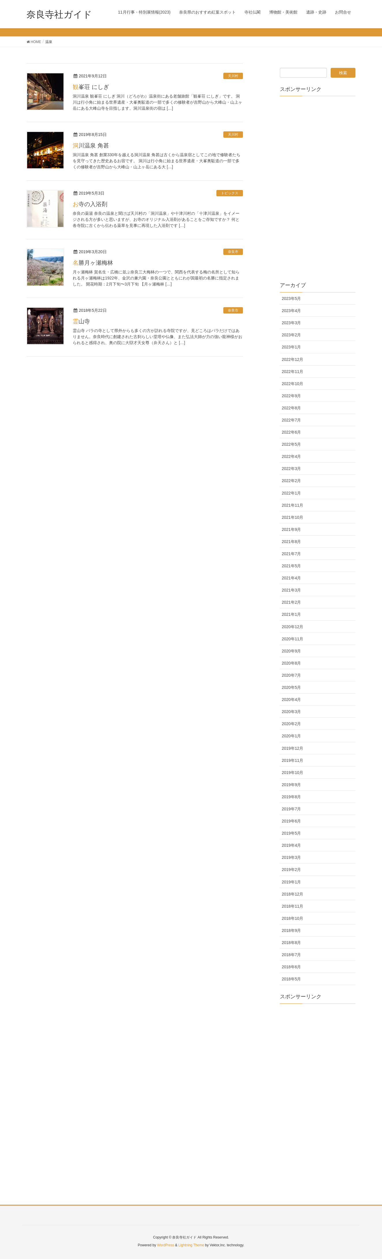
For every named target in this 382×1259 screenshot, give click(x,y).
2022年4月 (291, 456)
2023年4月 (291, 310)
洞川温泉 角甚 (91, 145)
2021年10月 (293, 517)
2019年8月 (291, 796)
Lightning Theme (191, 1245)
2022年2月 (291, 480)
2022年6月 (291, 432)
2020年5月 (291, 687)
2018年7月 (291, 954)
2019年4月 (291, 845)
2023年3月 (291, 322)
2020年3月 (291, 711)
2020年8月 (291, 663)
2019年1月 (291, 882)
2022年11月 (293, 371)
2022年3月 (291, 468)
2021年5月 (291, 566)
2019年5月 (291, 833)
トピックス (229, 193)
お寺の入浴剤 (90, 204)
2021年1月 (291, 614)
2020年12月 (293, 626)
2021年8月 (291, 541)
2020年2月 (291, 723)
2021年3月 (291, 590)
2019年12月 (293, 748)
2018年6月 (291, 967)
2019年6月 (291, 821)
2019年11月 (293, 760)
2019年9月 (291, 784)
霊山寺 (81, 321)
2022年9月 (291, 395)
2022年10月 (293, 383)
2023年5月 (291, 298)
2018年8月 (291, 942)
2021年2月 (291, 602)
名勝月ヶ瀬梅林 (93, 263)
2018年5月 (291, 979)
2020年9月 (291, 651)
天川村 (233, 76)
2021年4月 (291, 578)
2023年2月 (291, 335)
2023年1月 (291, 347)
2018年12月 (293, 894)
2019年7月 (291, 809)
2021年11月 (293, 505)
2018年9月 (291, 930)
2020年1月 (291, 736)
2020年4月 (291, 699)
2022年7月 (291, 420)
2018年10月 (293, 918)
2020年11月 (293, 639)
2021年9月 (291, 529)
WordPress (165, 1245)
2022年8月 (291, 408)
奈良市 (233, 252)
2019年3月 (291, 857)
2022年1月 (291, 493)
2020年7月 (291, 675)
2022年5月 (291, 444)
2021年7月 (291, 553)
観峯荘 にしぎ (91, 87)
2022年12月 (293, 359)
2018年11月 (293, 906)
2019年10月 (293, 772)
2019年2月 (291, 869)
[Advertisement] (318, 187)
